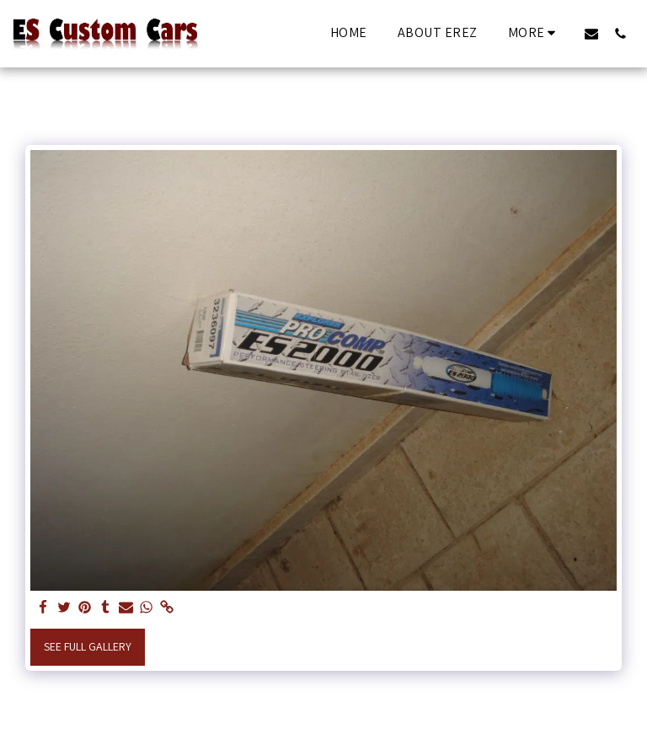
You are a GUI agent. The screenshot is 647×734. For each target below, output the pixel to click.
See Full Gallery (87, 646)
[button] (591, 33)
